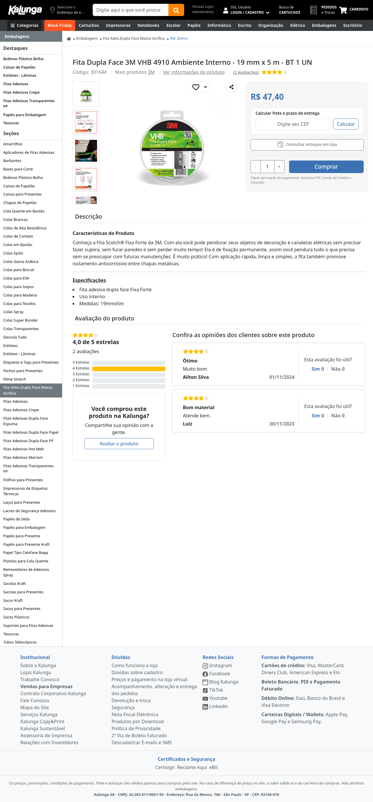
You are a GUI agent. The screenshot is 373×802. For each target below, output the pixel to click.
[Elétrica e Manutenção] (298, 25)
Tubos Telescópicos (20, 642)
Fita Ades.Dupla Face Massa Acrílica (27, 390)
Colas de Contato (18, 236)
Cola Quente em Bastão (24, 211)
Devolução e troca (131, 700)
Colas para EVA (16, 278)
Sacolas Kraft (14, 583)
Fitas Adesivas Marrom (23, 457)
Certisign (165, 767)
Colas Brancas (15, 219)
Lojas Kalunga (35, 672)
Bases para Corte (18, 169)
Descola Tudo (15, 337)
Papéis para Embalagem (24, 114)
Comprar (329, 166)
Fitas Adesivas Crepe (21, 92)
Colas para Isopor (18, 286)
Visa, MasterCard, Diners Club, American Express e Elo (303, 669)
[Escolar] (173, 25)
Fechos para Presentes (23, 370)
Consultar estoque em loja (307, 144)
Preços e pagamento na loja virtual (149, 679)
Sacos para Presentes (21, 608)
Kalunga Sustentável (42, 728)
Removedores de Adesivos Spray (26, 572)
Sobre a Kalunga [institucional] (38, 665)
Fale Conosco (34, 700)
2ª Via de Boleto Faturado (139, 735)
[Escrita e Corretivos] (245, 25)
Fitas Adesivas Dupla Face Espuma (25, 421)
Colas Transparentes (21, 328)
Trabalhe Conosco (39, 679)
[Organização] (271, 25)
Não (338, 369)
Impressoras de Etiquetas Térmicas (25, 491)
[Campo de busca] (131, 10)
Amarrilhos (12, 144)
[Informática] (219, 25)
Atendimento (203, 11)
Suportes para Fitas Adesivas (28, 625)
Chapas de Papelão (19, 202)
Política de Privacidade (136, 728)
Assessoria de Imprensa (46, 735)
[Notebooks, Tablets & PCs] (148, 25)
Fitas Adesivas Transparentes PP (28, 103)
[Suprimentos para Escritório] (353, 25)
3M (151, 72)
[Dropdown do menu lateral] (31, 36)
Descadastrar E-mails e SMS (142, 742)
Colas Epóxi (13, 253)
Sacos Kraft (13, 600)
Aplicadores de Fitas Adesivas (28, 152)
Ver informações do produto (194, 72)
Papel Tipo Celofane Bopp (25, 552)
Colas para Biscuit (18, 269)
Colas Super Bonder (20, 320)
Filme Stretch (14, 379)
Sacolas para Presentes (23, 591)
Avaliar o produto (119, 443)
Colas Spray (13, 311)
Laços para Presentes (21, 502)
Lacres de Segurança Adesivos (29, 510)
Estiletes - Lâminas (19, 75)
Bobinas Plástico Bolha (23, 58)
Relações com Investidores (49, 742)
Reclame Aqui (192, 767)
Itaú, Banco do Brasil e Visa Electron (303, 701)
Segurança (123, 707)
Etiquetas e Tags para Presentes (31, 362)
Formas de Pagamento (287, 657)
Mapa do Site (34, 707)
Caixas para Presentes (22, 194)
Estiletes (10, 345)
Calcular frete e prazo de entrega (287, 113)
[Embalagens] (324, 25)
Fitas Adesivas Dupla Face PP (28, 440)
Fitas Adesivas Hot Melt (23, 448)
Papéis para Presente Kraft (26, 544)
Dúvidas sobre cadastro (137, 672)
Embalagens (87, 38)
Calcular (346, 124)
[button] (86, 94)
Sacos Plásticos (16, 617)
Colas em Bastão (17, 244)
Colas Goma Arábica (20, 261)
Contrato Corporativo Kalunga (53, 693)
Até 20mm (179, 38)
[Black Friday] (59, 25)
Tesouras (11, 122)
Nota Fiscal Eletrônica (135, 714)
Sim (318, 369)
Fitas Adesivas (15, 83)
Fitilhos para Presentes (23, 479)
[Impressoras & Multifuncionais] (118, 25)
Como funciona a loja (135, 665)
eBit (213, 767)
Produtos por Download (138, 721)
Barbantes (12, 160)
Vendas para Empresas (46, 686)
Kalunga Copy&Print (42, 721)
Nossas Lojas (203, 6)
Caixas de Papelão (19, 67)
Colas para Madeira (20, 295)
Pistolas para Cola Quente (25, 561)
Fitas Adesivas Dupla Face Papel (31, 432)
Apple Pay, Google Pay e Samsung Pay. (304, 718)
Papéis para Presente (21, 535)
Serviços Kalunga (38, 714)
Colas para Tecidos (19, 303)
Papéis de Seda (16, 519)
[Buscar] (176, 10)
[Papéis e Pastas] (194, 25)
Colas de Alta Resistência (24, 228)
